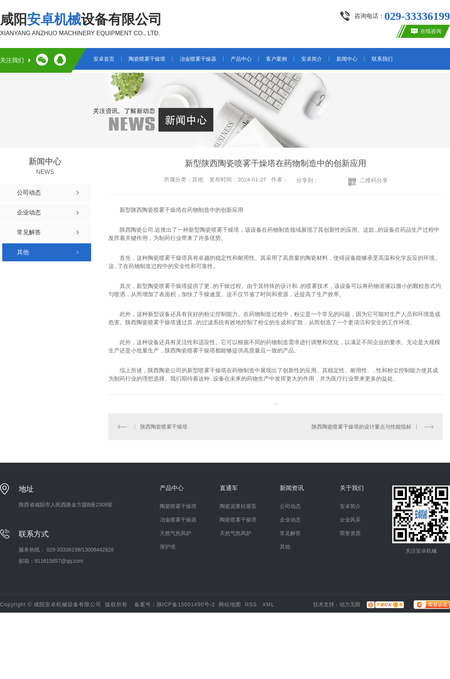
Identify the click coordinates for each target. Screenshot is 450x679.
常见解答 (290, 533)
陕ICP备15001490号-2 (186, 604)
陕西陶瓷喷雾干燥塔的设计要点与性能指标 (361, 426)
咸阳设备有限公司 (81, 19)
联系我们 (382, 59)
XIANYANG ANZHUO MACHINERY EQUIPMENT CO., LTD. (80, 33)
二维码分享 (374, 180)
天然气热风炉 (175, 533)
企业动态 (290, 519)
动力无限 (349, 604)
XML (268, 604)
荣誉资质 (350, 533)
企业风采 (350, 519)
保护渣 (168, 546)
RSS (252, 604)
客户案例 (276, 59)
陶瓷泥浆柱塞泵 (238, 506)
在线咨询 (430, 31)
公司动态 (290, 506)
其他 (285, 546)
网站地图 (230, 604)
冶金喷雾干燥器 (198, 59)
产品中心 (241, 59)
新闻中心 (346, 59)
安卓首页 (103, 59)
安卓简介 (311, 59)
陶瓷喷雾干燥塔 (147, 59)
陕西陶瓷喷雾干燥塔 (163, 426)
